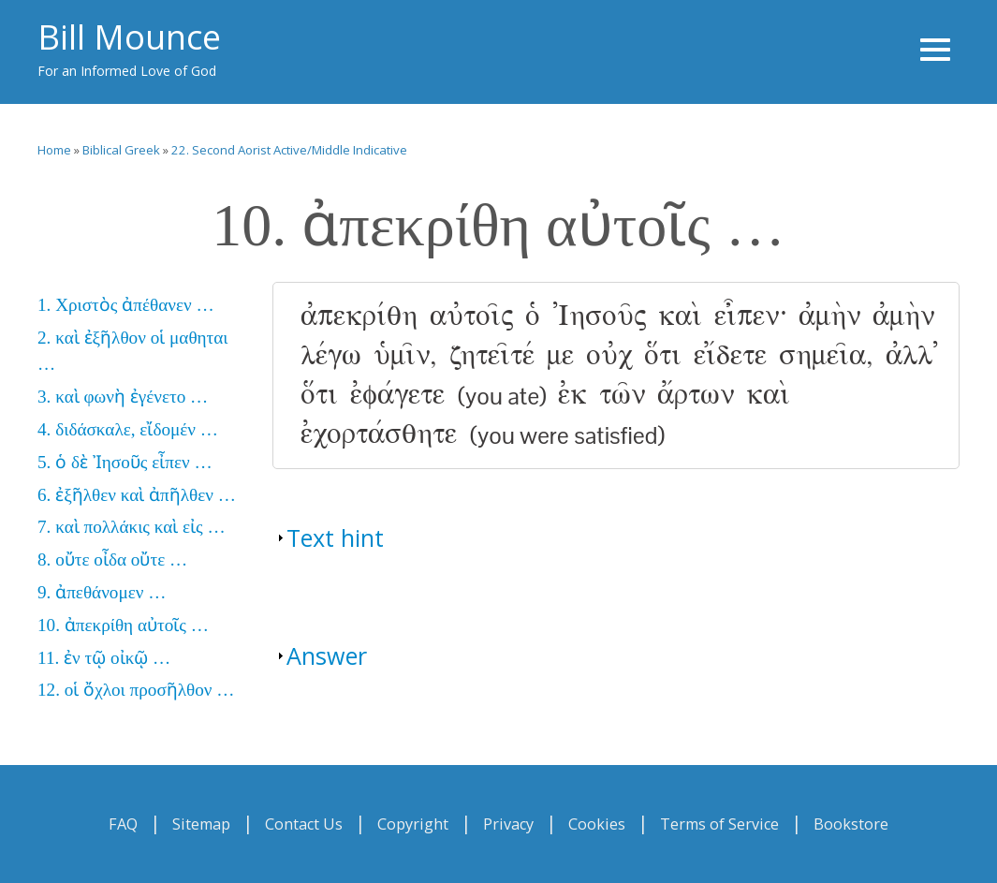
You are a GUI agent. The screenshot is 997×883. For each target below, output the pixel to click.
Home (54, 149)
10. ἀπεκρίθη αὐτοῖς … (123, 625)
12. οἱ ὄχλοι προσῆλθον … (136, 689)
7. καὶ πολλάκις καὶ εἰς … (131, 527)
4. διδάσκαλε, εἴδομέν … (127, 429)
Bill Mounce (129, 37)
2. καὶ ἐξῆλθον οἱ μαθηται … (132, 351)
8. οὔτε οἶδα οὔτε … (112, 559)
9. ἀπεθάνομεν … (101, 592)
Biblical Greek (121, 149)
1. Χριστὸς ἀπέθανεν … (125, 305)
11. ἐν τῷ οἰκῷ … (103, 658)
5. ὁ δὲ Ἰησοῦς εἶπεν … (125, 462)
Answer (326, 655)
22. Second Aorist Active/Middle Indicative (289, 149)
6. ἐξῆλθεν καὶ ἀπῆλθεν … (136, 495)
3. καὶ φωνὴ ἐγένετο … (122, 396)
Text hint (335, 537)
